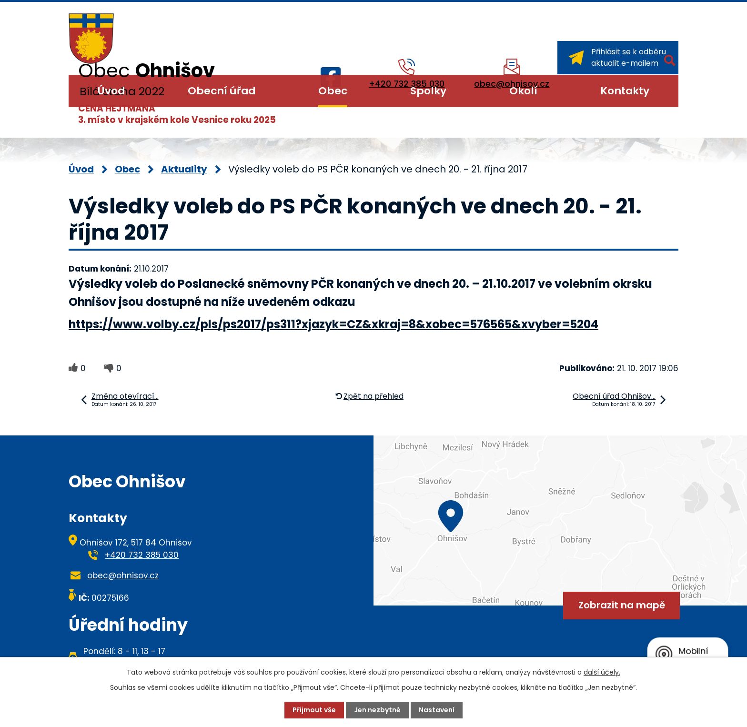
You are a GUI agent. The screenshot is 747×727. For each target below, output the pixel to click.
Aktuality (184, 169)
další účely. (602, 672)
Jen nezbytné (377, 710)
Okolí (523, 90)
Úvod (111, 90)
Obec (332, 90)
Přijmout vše (314, 710)
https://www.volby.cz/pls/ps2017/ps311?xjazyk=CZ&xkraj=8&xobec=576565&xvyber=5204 (333, 324)
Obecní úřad (221, 90)
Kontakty (624, 90)
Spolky (428, 90)
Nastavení (436, 710)
